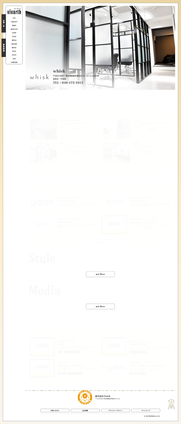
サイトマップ (145, 410)
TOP (14, 18)
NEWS (14, 25)
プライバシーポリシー (115, 410)
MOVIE (14, 48)
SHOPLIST (14, 29)
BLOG (14, 51)
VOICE (14, 55)
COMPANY (14, 62)
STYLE (14, 36)
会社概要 (85, 410)
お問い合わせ (55, 410)
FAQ (14, 59)
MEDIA (14, 40)
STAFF (14, 33)
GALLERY (14, 44)
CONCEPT (14, 22)
